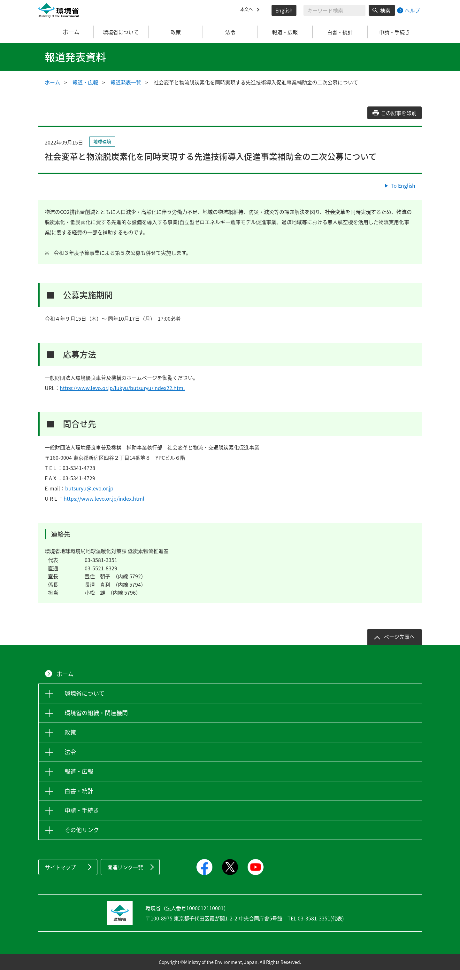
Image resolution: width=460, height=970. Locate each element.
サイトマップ (60, 867)
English (284, 10)
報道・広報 (85, 82)
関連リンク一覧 (125, 867)
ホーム (66, 32)
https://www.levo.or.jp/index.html (104, 498)
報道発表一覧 (126, 82)
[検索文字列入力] (334, 10)
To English (403, 185)
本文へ (248, 10)
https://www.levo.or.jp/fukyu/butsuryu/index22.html (122, 388)
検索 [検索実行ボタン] (385, 10)
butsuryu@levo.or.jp (89, 488)
